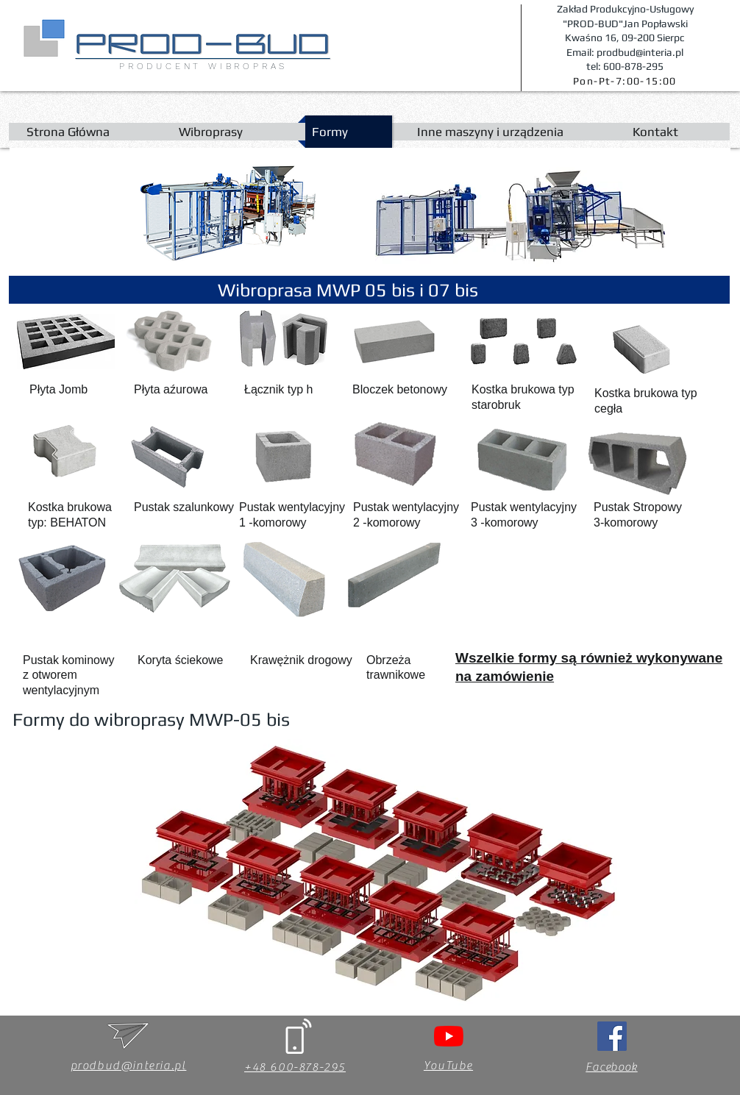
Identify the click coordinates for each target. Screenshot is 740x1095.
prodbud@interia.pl (129, 1065)
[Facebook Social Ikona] (612, 1036)
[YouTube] (448, 1036)
